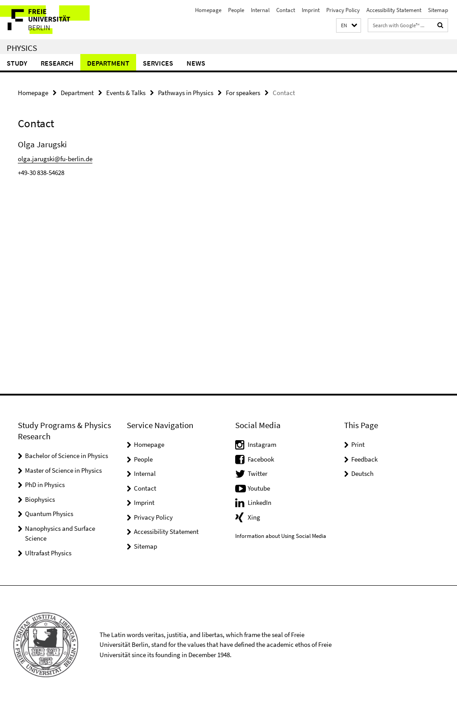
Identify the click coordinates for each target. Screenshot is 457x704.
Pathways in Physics (185, 92)
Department (108, 62)
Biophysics (40, 499)
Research (57, 62)
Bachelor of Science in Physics (66, 455)
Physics (22, 47)
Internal (260, 10)
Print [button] (358, 444)
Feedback (364, 459)
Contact (285, 10)
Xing (254, 517)
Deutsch (362, 473)
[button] (348, 25)
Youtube (259, 488)
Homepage (208, 10)
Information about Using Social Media (280, 536)
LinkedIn (259, 502)
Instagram (262, 444)
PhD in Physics (45, 484)
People (236, 10)
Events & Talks (125, 92)
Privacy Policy (343, 10)
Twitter (257, 473)
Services (158, 62)
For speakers (243, 92)
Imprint (311, 10)
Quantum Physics (49, 513)
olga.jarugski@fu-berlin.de (55, 158)
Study (17, 62)
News (196, 62)
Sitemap (438, 10)
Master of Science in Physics (63, 470)
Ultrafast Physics (48, 553)
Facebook (261, 459)
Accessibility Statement (393, 10)
